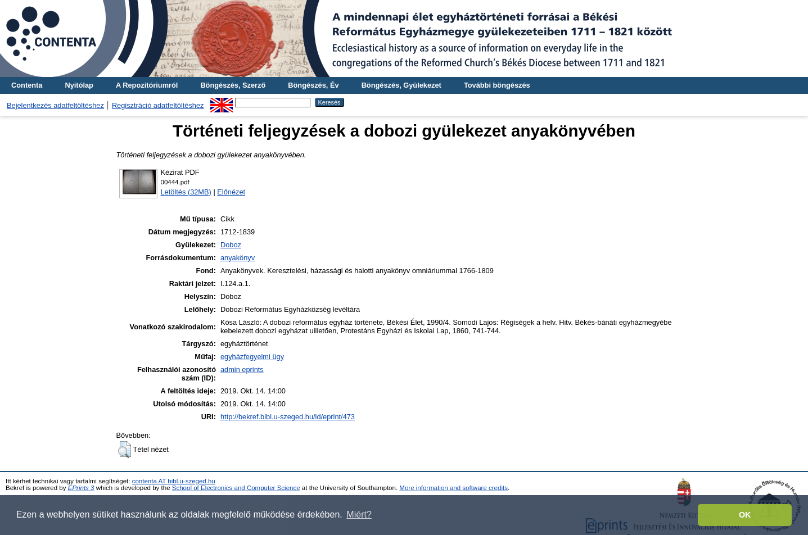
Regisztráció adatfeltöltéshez (158, 105)
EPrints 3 (81, 487)
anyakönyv (237, 257)
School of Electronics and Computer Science (236, 487)
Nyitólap (79, 85)
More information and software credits (453, 487)
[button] (124, 449)
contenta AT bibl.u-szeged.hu (173, 481)
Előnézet (231, 192)
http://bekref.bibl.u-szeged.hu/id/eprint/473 (287, 416)
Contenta (26, 85)
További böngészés (497, 85)
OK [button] (745, 514)
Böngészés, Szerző (232, 85)
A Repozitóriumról (147, 85)
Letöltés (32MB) (186, 192)
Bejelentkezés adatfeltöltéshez (55, 105)
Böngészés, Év (313, 85)
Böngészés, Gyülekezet (401, 85)
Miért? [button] (358, 514)
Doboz (230, 245)
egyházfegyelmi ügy (252, 356)
